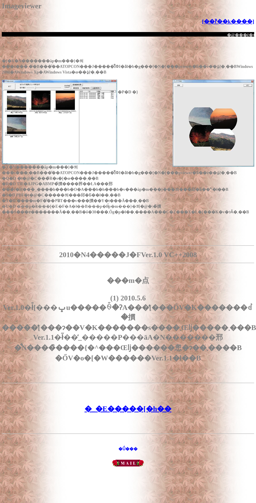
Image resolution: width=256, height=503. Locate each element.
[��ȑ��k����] (228, 21)
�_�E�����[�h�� (128, 409)
